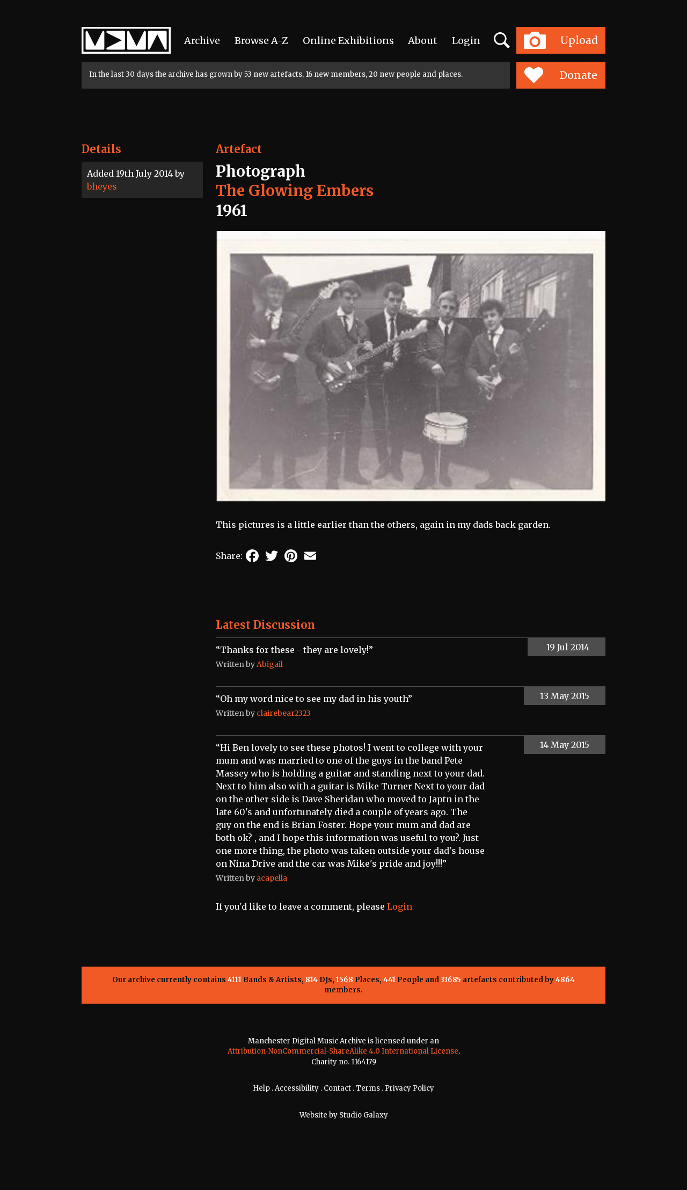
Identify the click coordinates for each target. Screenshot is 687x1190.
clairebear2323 (284, 713)
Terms (368, 1088)
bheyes (102, 186)
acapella (272, 878)
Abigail (270, 664)
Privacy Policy (409, 1088)
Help (261, 1088)
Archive (202, 40)
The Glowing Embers (295, 190)
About (422, 40)
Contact (337, 1088)
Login (466, 40)
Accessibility (297, 1088)
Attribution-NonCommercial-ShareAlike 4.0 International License (343, 1051)
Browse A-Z (261, 40)
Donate (560, 75)
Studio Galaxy (363, 1115)
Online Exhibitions (348, 40)
